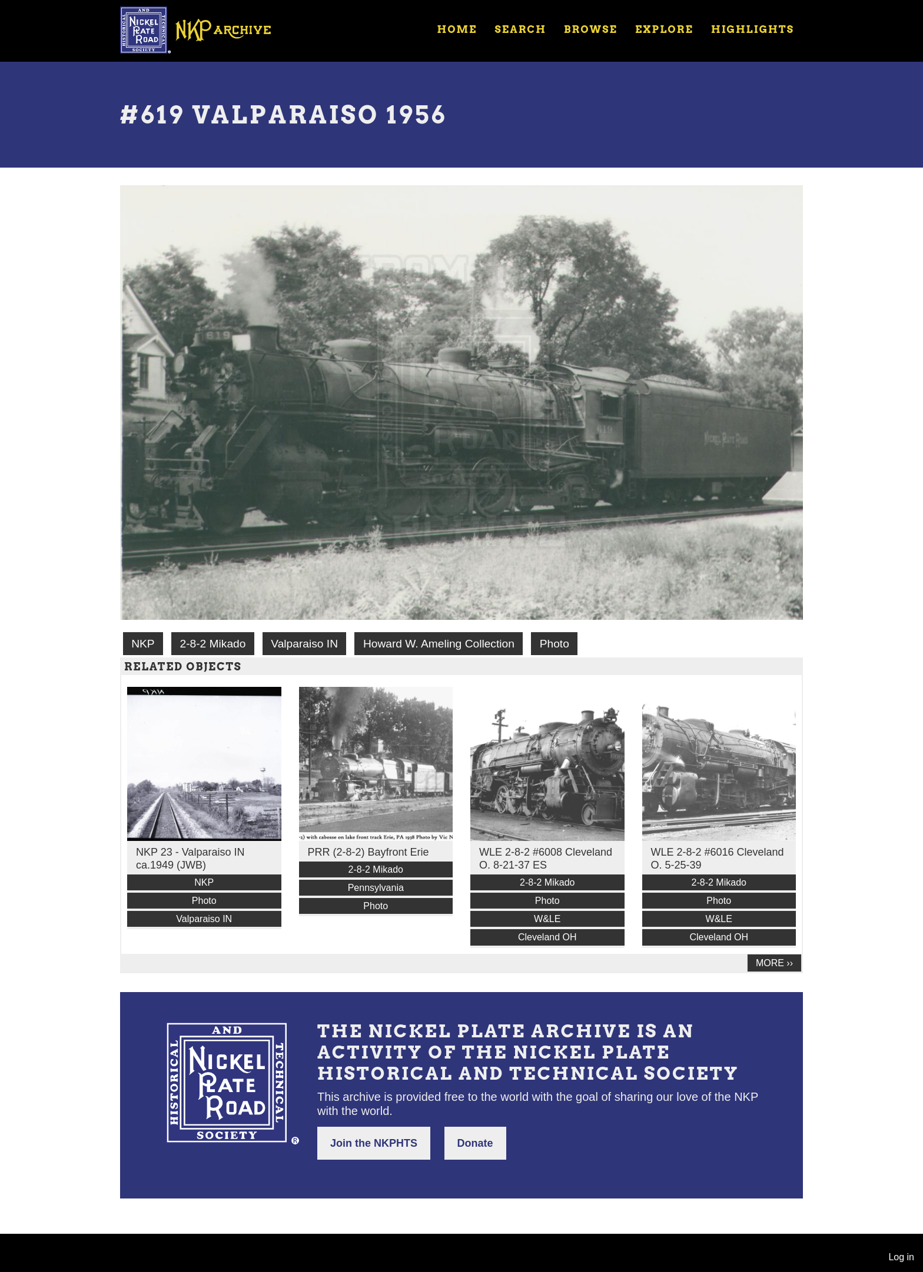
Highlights (752, 29)
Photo (554, 643)
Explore (664, 29)
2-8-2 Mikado (212, 643)
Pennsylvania (376, 888)
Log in (901, 1257)
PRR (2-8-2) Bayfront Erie (368, 852)
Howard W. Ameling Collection (438, 643)
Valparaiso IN (304, 643)
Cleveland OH (547, 937)
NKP (142, 643)
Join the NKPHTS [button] (373, 1143)
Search (520, 29)
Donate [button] (475, 1143)
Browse (590, 29)
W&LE (547, 919)
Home (457, 29)
